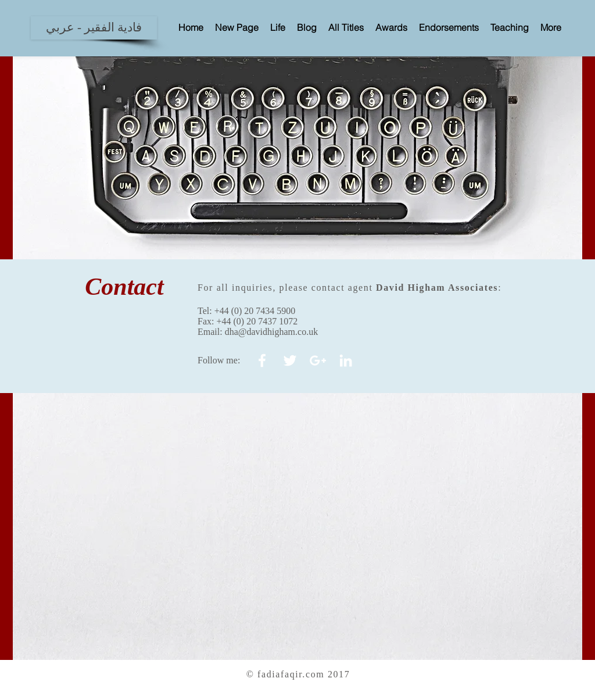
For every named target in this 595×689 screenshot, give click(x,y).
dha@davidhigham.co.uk (271, 332)
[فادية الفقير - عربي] (94, 28)
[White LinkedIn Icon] (345, 360)
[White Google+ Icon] (318, 360)
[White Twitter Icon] (290, 360)
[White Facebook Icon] (262, 360)
